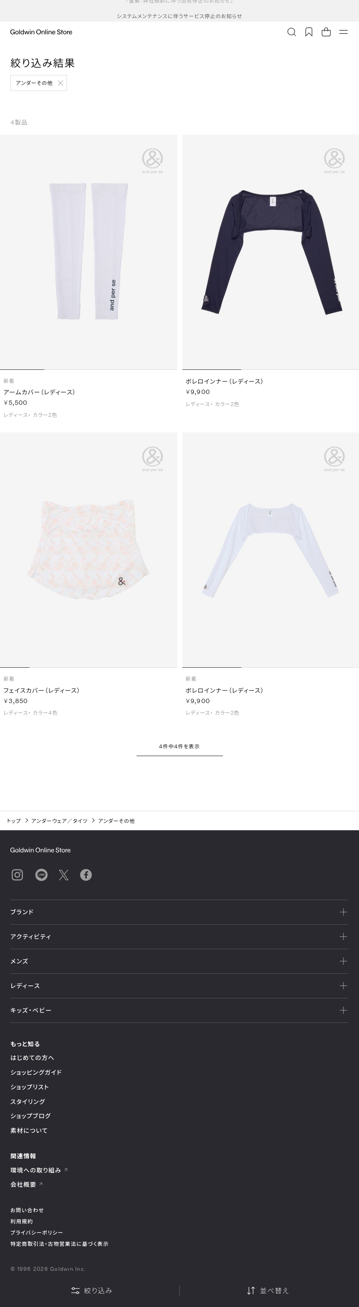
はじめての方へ (32, 1058)
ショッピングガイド (36, 1072)
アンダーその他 (34, 82)
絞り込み (91, 1290)
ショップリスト (29, 1087)
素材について (29, 1130)
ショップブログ (30, 1116)
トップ (14, 820)
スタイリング (27, 1102)
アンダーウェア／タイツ (60, 820)
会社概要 (26, 1184)
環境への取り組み (39, 1170)
